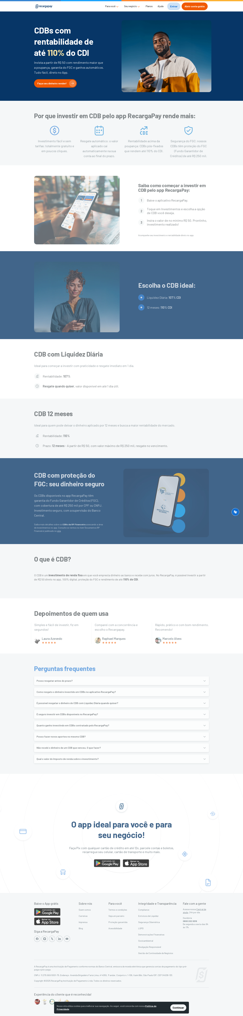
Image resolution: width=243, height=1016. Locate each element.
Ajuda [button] (160, 6)
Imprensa (83, 922)
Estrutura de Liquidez (148, 916)
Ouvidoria (187, 918)
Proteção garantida (117, 922)
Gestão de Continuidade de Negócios (155, 953)
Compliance (143, 909)
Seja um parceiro (116, 916)
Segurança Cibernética (149, 922)
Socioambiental (145, 940)
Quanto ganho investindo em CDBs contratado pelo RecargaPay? (73, 729)
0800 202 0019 (190, 921)
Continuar (178, 1007)
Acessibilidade (115, 928)
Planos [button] (149, 6)
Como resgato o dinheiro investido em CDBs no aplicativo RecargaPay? (76, 696)
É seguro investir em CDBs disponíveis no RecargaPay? (67, 718)
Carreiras (83, 916)
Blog (81, 928)
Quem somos (85, 909)
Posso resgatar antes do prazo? (55, 685)
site (59, 535)
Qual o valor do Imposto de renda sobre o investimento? (68, 763)
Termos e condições (117, 909)
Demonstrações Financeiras (151, 934)
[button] (112, 6)
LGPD (141, 928)
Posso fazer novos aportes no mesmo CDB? (61, 740)
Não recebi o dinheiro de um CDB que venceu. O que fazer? (69, 752)
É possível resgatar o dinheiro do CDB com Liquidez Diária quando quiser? (77, 707)
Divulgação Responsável (149, 947)
